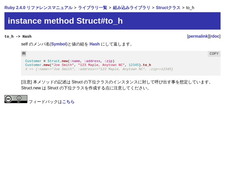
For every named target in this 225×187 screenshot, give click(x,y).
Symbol (58, 44)
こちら (68, 101)
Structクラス (168, 7)
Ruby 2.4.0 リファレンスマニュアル (38, 7)
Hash (95, 44)
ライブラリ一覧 (92, 7)
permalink (198, 36)
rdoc (215, 36)
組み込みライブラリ (131, 7)
